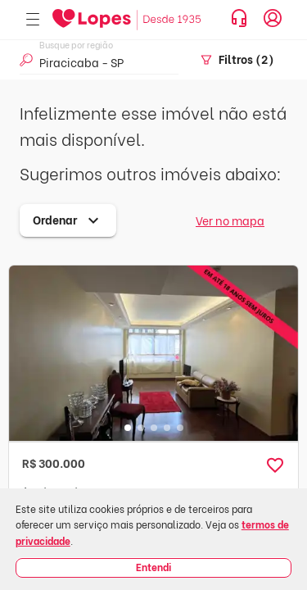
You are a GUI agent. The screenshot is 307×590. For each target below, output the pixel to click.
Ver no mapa (230, 220)
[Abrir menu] (32, 20)
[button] (275, 465)
